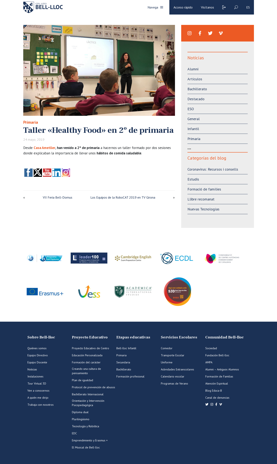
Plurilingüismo (80, 419)
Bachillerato (197, 89)
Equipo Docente (37, 362)
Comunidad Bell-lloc (224, 337)
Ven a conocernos (38, 390)
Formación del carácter (86, 362)
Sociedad (211, 348)
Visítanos (207, 7)
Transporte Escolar (172, 355)
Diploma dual (80, 412)
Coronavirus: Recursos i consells (212, 169)
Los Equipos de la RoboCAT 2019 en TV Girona (122, 197)
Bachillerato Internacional (87, 394)
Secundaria (123, 362)
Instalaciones (35, 376)
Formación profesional (130, 376)
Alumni (192, 69)
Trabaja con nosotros (40, 405)
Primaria (30, 122)
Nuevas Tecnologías (203, 209)
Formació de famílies (204, 189)
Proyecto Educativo (90, 337)
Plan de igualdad (82, 380)
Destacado (195, 98)
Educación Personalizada (87, 355)
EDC (74, 433)
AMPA (208, 362)
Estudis (193, 179)
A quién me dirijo (37, 397)
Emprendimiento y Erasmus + (90, 440)
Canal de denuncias (217, 397)
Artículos (194, 79)
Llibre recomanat (200, 199)
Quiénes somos (37, 348)
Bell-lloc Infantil (126, 348)
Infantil (193, 128)
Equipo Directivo (37, 355)
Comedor (166, 348)
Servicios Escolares (179, 337)
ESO (190, 108)
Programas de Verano (174, 383)
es (248, 7)
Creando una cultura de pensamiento (86, 371)
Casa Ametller (44, 147)
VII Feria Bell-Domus (57, 197)
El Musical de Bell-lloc (86, 447)
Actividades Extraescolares (177, 369)
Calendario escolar (172, 376)
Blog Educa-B (213, 390)
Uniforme (166, 362)
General (193, 118)
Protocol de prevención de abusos (93, 387)
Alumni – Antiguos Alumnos (222, 369)
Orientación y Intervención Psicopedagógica (88, 403)
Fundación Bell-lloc (217, 355)
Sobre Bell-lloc (41, 337)
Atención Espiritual (216, 383)
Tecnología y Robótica (85, 426)
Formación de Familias (219, 376)
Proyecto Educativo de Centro (90, 348)
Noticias (32, 369)
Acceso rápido (183, 7)
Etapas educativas (133, 337)
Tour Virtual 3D (36, 383)
